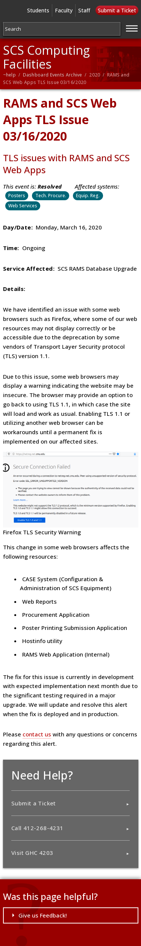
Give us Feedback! (42, 915)
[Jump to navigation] (132, 27)
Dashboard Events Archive (52, 75)
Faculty (64, 10)
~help (9, 75)
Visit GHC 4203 (32, 852)
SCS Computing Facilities (46, 57)
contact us (37, 734)
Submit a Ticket (117, 10)
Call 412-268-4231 (37, 828)
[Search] (61, 29)
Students (38, 10)
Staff (84, 10)
